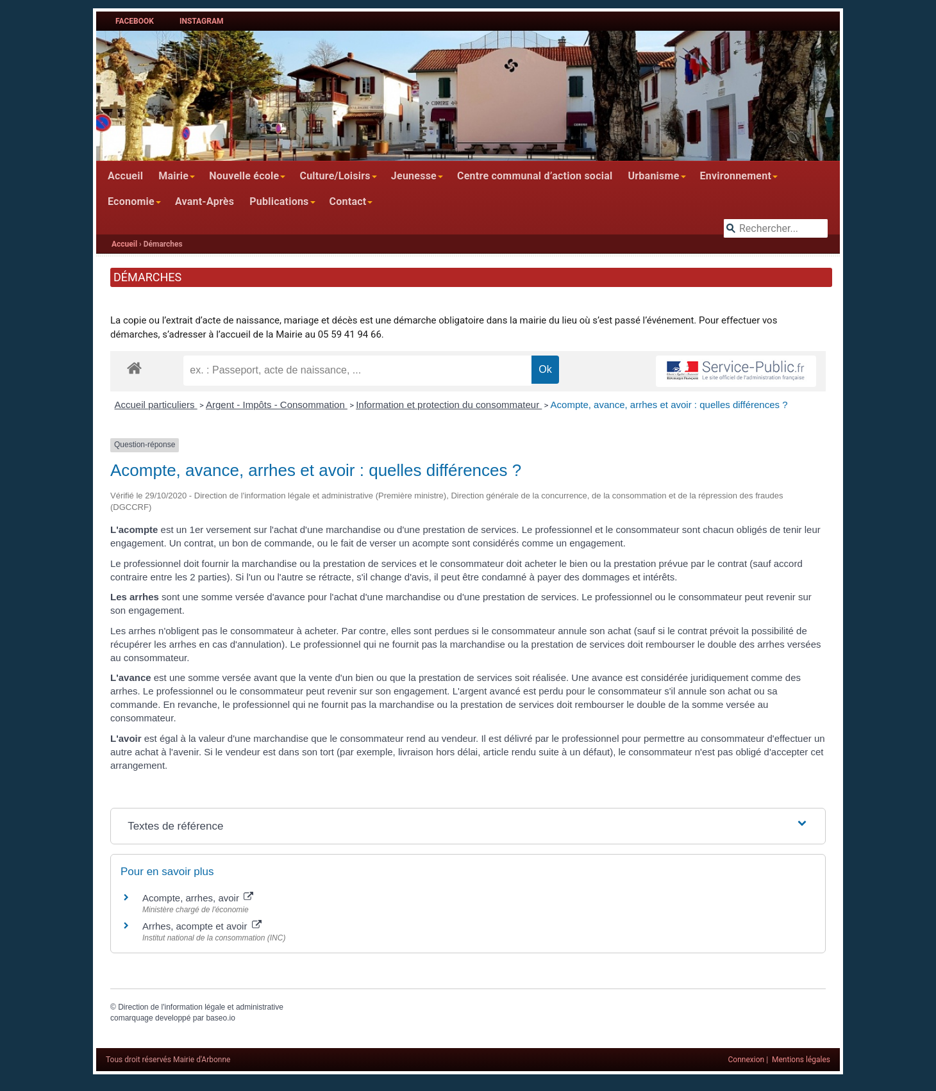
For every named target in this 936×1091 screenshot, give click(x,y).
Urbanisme (653, 176)
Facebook (134, 21)
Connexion (746, 1059)
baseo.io (220, 1017)
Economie (131, 201)
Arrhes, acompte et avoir (202, 926)
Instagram (202, 21)
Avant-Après (204, 201)
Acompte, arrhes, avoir (197, 897)
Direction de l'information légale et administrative (200, 1007)
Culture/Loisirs (334, 176)
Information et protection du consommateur (449, 404)
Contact (348, 201)
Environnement (736, 176)
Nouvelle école (244, 176)
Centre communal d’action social (534, 176)
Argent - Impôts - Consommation (276, 404)
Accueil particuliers (156, 404)
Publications (278, 201)
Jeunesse (414, 176)
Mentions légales (801, 1059)
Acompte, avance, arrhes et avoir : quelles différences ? (669, 404)
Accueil (125, 176)
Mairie (173, 176)
